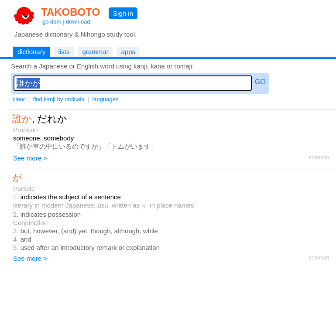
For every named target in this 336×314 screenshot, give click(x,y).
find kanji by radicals (58, 99)
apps (128, 51)
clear (19, 99)
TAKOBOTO (70, 12)
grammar (95, 51)
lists (63, 51)
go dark (51, 21)
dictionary (31, 51)
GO (260, 81)
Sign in (123, 13)
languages (105, 99)
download (78, 21)
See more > (30, 158)
